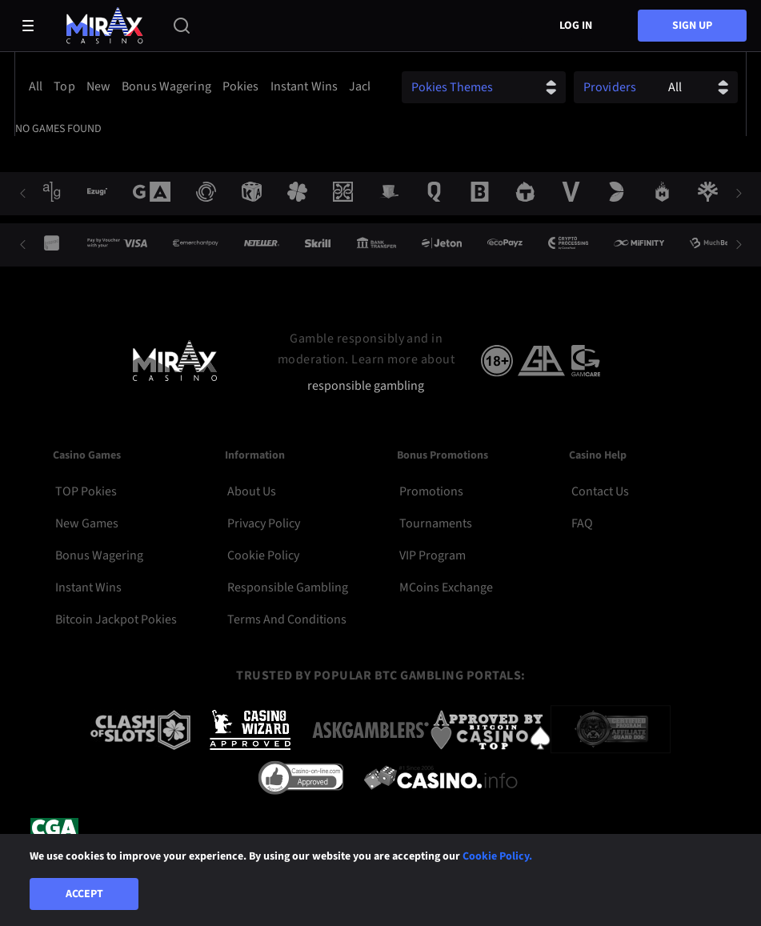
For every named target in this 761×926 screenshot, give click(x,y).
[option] (38, 86)
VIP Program (432, 555)
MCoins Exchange (446, 587)
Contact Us (600, 491)
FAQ (582, 523)
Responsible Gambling (287, 587)
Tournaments (435, 523)
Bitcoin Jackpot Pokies (116, 619)
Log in (575, 26)
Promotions (431, 491)
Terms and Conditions (286, 619)
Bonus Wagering (99, 555)
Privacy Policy (263, 523)
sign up (692, 26)
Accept (84, 894)
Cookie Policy (263, 555)
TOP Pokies (86, 491)
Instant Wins (88, 587)
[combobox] (196, 86)
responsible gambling (365, 386)
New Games (86, 523)
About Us (251, 491)
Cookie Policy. (497, 856)
